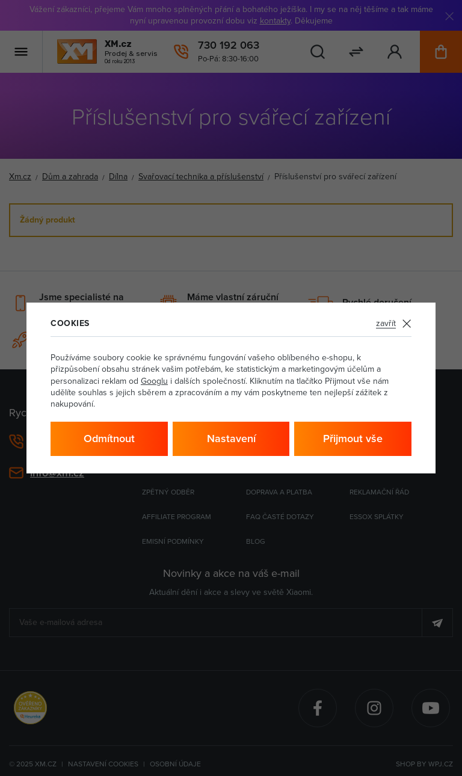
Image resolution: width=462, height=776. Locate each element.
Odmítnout (109, 438)
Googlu (154, 381)
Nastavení (231, 438)
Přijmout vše (353, 438)
